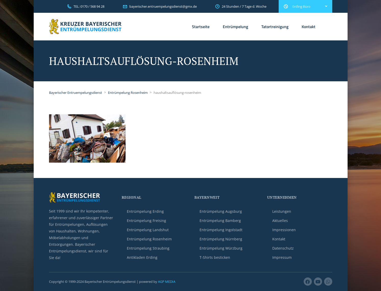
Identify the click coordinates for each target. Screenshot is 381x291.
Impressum (282, 257)
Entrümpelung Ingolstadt (221, 229)
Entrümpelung (235, 27)
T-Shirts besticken (215, 257)
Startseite (201, 27)
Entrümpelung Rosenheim (149, 239)
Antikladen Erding (142, 257)
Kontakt (308, 27)
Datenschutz (283, 248)
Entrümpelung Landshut (148, 229)
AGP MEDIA (166, 281)
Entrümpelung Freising (146, 220)
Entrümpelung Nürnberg (221, 239)
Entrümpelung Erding (145, 211)
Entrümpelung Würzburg (221, 248)
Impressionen (284, 229)
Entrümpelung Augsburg (221, 211)
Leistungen (281, 211)
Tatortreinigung (274, 27)
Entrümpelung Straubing (148, 248)
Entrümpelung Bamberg (220, 220)
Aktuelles (280, 220)
